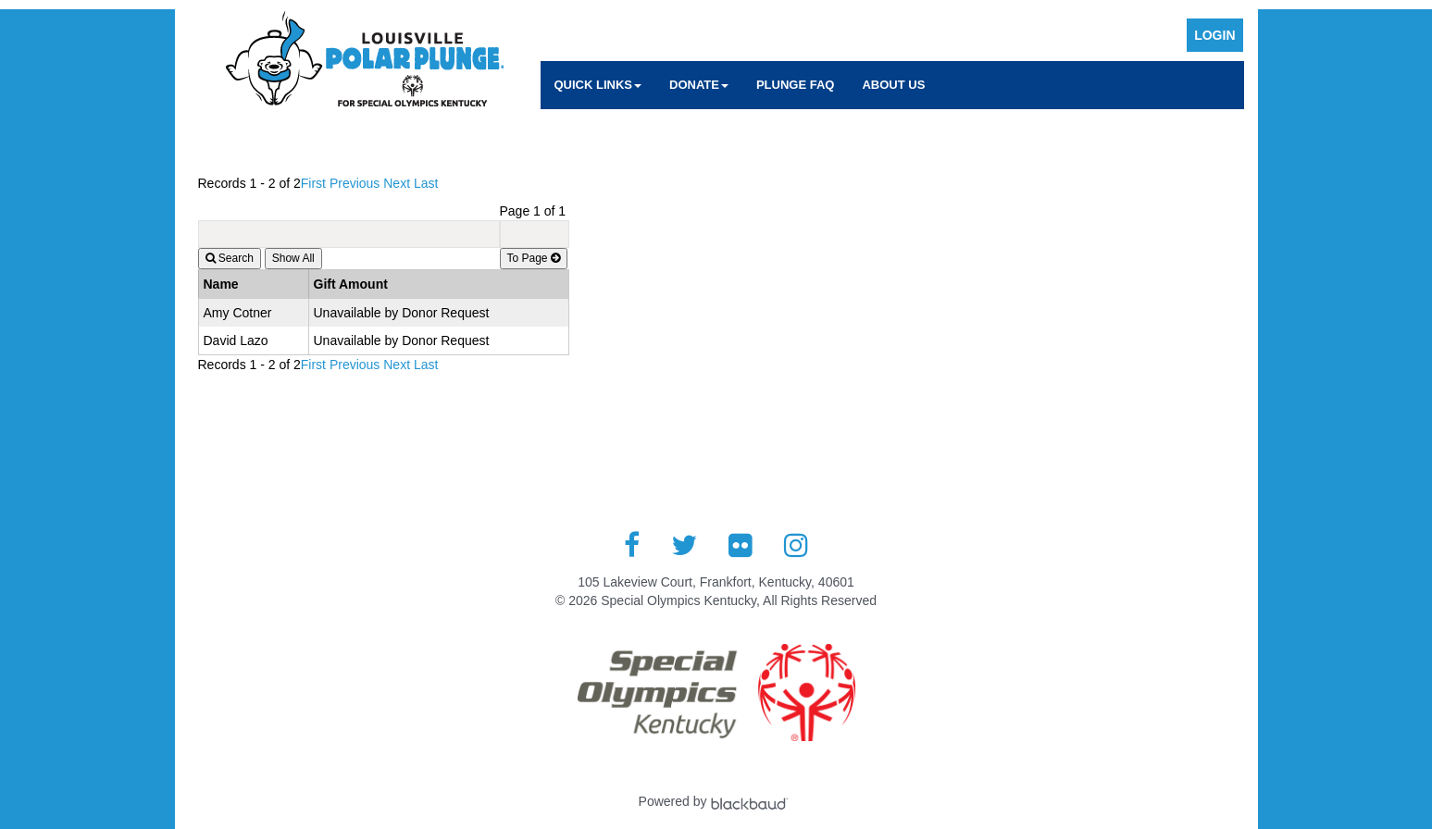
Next (396, 183)
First (313, 183)
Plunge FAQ (795, 85)
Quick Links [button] (598, 85)
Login (1214, 35)
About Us (893, 85)
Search (229, 258)
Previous (355, 183)
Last (426, 183)
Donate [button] (698, 85)
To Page (533, 258)
